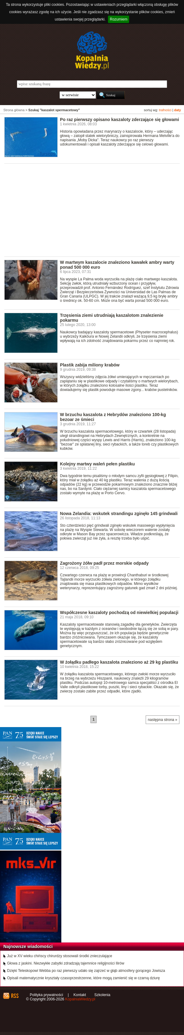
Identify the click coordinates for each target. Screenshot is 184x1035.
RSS (14, 996)
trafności (165, 110)
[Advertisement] (94, 209)
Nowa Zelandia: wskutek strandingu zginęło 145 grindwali (119, 513)
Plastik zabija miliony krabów (90, 364)
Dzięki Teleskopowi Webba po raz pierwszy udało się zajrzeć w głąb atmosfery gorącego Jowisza (86, 971)
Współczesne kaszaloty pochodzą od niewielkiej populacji (119, 612)
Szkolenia (102, 995)
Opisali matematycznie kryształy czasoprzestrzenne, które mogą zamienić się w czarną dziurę (83, 978)
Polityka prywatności (46, 995)
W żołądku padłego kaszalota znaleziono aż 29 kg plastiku (119, 662)
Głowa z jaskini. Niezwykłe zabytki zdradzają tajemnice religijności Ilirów (65, 963)
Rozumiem (118, 19)
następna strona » (162, 720)
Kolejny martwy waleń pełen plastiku (97, 463)
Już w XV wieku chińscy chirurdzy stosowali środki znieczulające (59, 956)
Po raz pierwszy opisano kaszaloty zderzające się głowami (119, 119)
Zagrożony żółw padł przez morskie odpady (104, 563)
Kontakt (80, 995)
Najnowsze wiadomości (28, 946)
